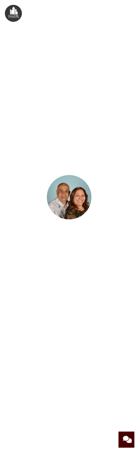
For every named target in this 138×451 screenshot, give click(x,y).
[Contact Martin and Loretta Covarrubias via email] (69, 272)
